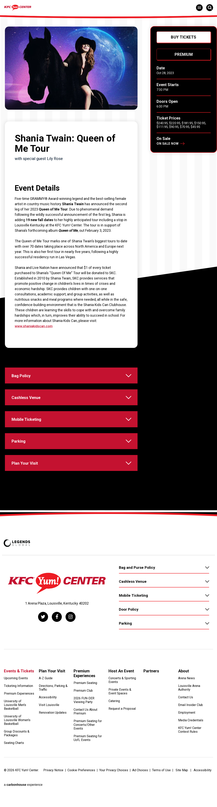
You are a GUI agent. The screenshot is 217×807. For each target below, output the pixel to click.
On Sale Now (168, 143)
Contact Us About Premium (85, 729)
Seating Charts (14, 760)
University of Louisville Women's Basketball (17, 737)
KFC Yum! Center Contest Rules (189, 747)
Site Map (182, 788)
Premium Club (83, 708)
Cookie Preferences (81, 788)
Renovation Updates (53, 730)
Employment (186, 730)
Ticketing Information (18, 703)
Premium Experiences (19, 711)
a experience (23, 797)
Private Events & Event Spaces (119, 709)
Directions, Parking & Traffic (53, 705)
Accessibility (48, 715)
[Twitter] (42, 633)
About (183, 687)
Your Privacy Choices (113, 788)
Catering (114, 719)
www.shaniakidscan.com (34, 326)
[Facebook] (57, 633)
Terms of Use (161, 788)
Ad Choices (140, 788)
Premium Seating (85, 700)
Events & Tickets (19, 687)
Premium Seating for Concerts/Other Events (88, 742)
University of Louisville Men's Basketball (15, 722)
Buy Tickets (183, 37)
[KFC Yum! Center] (38, 7)
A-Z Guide (46, 696)
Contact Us (185, 715)
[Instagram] (72, 633)
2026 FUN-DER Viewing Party (84, 718)
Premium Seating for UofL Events (88, 755)
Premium (184, 54)
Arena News (186, 696)
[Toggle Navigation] (199, 7)
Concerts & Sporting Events (122, 697)
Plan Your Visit (52, 687)
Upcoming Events (16, 696)
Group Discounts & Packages (16, 751)
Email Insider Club (190, 722)
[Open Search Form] (209, 7)
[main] (108, 272)
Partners (151, 687)
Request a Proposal (122, 726)
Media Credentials (190, 738)
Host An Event (121, 687)
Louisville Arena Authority (189, 705)
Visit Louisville (49, 722)
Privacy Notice (53, 788)
